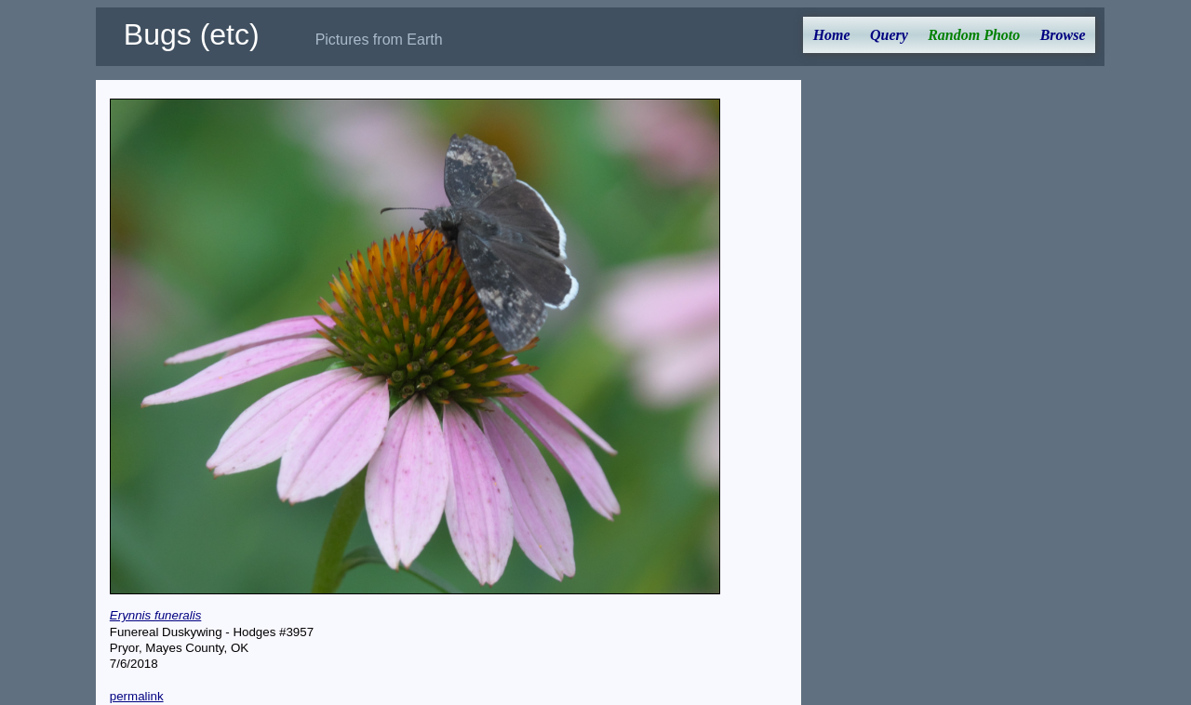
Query (889, 35)
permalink (137, 696)
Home (831, 35)
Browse (1063, 35)
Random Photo (974, 35)
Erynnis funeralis (156, 615)
